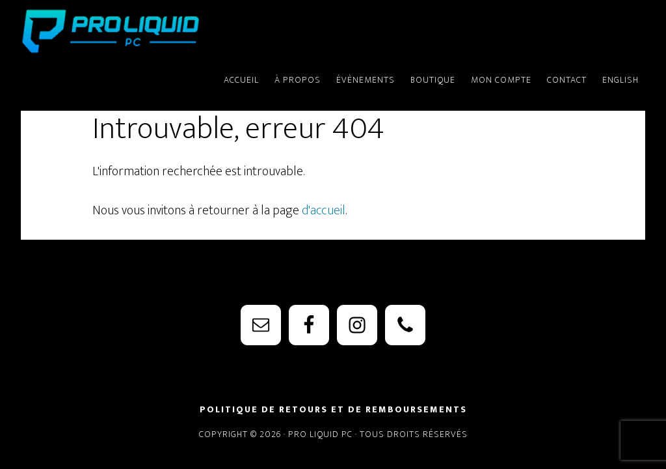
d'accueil (323, 210)
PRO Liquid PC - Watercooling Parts (138, 31)
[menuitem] (620, 74)
